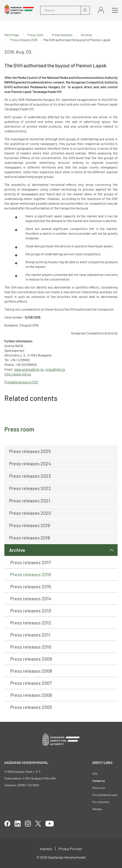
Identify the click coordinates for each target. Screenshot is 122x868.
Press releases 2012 (30, 622)
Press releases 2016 (30, 574)
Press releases (62, 35)
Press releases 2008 (31, 671)
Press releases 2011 (30, 634)
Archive (17, 550)
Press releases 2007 (31, 683)
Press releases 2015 (30, 586)
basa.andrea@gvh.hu (29, 369)
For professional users (105, 795)
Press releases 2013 (30, 610)
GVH (94, 773)
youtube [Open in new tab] (49, 824)
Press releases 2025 (30, 451)
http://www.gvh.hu (17, 374)
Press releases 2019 (29, 525)
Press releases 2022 (30, 488)
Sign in (101, 10)
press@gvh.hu (55, 369)
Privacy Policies (70, 849)
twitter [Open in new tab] (38, 824)
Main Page (11, 35)
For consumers (100, 802)
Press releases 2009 (31, 659)
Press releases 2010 (30, 646)
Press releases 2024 (30, 463)
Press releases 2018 (29, 537)
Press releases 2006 (31, 695)
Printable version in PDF (21, 382)
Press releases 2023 (30, 476)
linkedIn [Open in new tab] (18, 824)
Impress (46, 849)
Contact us (98, 780)
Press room (35, 35)
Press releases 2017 (30, 562)
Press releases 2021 (29, 500)
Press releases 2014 (30, 598)
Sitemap (97, 809)
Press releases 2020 (30, 513)
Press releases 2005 (31, 707)
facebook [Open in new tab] (7, 824)
